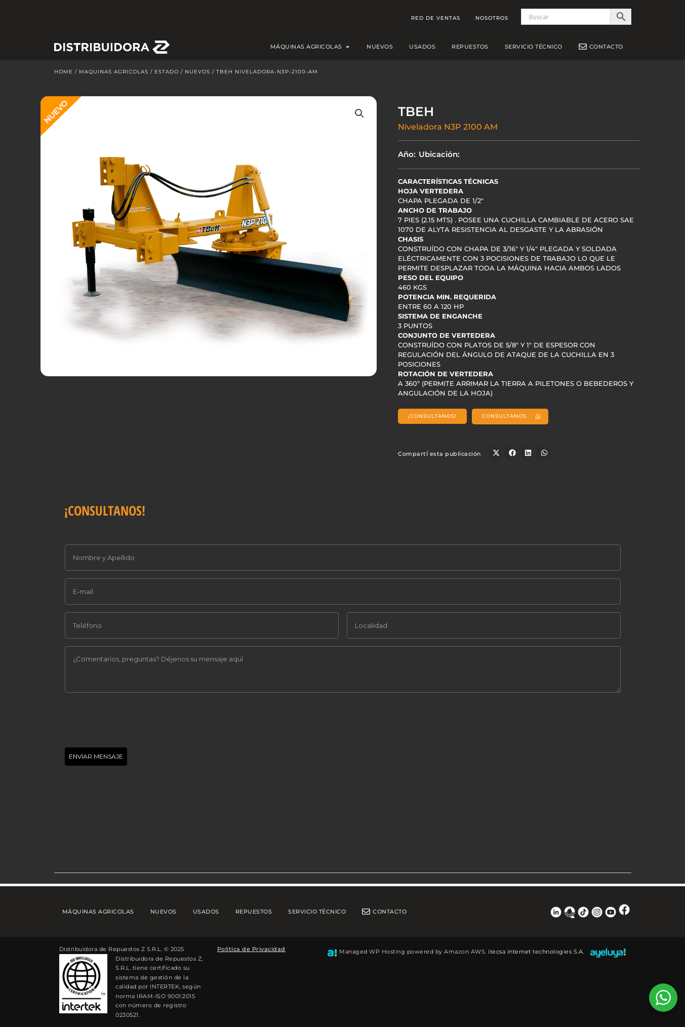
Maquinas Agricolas (113, 74)
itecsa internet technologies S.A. (536, 951)
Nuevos (197, 74)
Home (63, 74)
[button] (359, 116)
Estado (166, 74)
